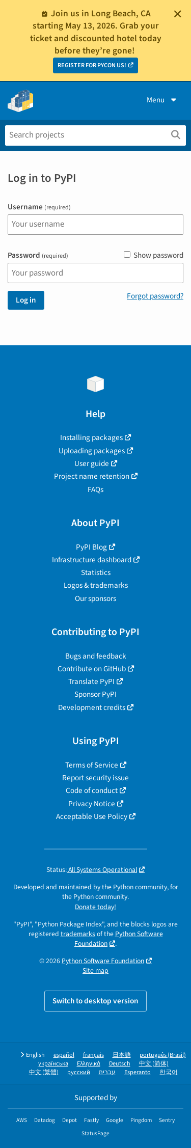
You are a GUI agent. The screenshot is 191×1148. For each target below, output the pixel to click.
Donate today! (95, 907)
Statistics (96, 572)
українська (53, 1063)
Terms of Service (91, 765)
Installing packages (91, 437)
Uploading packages (92, 450)
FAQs (95, 489)
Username (39, 207)
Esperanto (137, 1072)
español (63, 1055)
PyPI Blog (91, 547)
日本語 (122, 1055)
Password (38, 255)
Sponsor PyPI (95, 694)
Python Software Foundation (118, 938)
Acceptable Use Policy (91, 816)
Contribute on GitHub (92, 668)
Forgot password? (155, 296)
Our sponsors (95, 598)
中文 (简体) (154, 1063)
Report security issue (95, 777)
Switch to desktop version (95, 1000)
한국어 (168, 1072)
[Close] (177, 13)
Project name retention (91, 476)
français (93, 1055)
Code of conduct (92, 790)
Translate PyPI (91, 681)
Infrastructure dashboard (91, 559)
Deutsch (119, 1063)
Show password (153, 255)
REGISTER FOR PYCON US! (92, 65)
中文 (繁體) (44, 1072)
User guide (91, 463)
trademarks (78, 934)
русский (78, 1072)
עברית (107, 1072)
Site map (95, 970)
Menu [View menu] (162, 99)
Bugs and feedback (95, 656)
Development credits (91, 707)
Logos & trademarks (96, 585)
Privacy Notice (91, 803)
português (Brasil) (163, 1055)
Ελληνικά (88, 1063)
